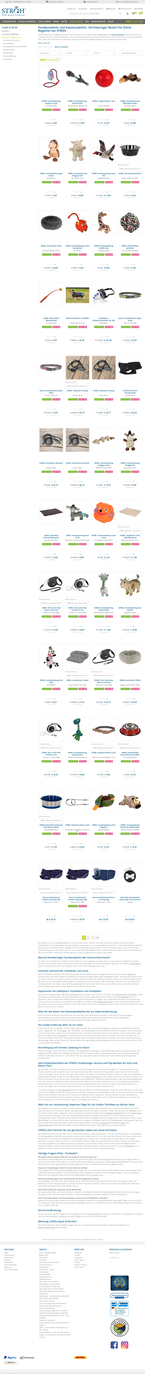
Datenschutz (9, 1255)
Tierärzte (43, 1260)
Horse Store (79, 1267)
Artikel (111, 9)
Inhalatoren (7, 59)
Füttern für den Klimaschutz (50, 1306)
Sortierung (50, 53)
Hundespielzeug (9, 56)
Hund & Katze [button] (76, 21)
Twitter (77, 1255)
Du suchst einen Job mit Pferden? (52, 1303)
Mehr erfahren (44, 43)
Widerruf (7, 1267)
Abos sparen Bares (46, 1301)
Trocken (63, 1031)
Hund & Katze (48, 47)
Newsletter (8, 1262)
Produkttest (44, 1272)
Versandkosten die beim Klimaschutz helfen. (54, 1324)
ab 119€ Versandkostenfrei (127, 2)
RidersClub (43, 1255)
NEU (87, 21)
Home (40, 47)
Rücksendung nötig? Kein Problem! (53, 1310)
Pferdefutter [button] (9, 21)
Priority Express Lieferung (49, 1286)
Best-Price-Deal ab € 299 (49, 1262)
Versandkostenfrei (131, 53)
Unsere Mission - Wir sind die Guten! (54, 1332)
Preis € (104, 53)
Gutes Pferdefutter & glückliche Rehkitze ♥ (52, 1292)
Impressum (8, 1257)
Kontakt (7, 1260)
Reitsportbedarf (118, 34)
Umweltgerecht (90, 2)
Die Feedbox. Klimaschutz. (50, 1284)
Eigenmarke (82, 9)
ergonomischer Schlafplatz (126, 994)
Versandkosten (75, 1239)
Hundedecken (8, 43)
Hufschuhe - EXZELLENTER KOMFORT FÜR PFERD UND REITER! (54, 1297)
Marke (77, 53)
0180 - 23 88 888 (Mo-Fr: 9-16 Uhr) (18, 2)
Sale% (110, 21)
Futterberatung (45, 1265)
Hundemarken (9, 50)
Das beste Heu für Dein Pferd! (51, 1289)
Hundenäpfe (8, 53)
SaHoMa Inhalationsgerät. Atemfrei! (53, 1313)
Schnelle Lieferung (54, 2)
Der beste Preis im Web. (49, 1281)
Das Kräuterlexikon (47, 1308)
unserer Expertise (92, 1077)
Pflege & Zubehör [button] (27, 21)
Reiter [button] (64, 21)
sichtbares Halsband (113, 1113)
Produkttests (125, 9)
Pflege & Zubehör (11, 34)
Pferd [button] (56, 21)
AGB (6, 1253)
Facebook (78, 1253)
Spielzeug (104, 1123)
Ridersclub (71, 9)
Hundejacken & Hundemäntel (15, 46)
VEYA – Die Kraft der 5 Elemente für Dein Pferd (53, 1328)
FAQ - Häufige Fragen (47, 1253)
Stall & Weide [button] (44, 21)
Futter (105, 1028)
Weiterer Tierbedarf (12, 37)
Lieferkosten (44, 1267)
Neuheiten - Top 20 (47, 1269)
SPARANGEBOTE (98, 21)
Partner (77, 1262)
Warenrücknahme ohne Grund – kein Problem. (54, 1316)
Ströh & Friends (80, 1265)
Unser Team (93, 1214)
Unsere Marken (10, 1265)
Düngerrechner (45, 1277)
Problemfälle (96, 9)
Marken (138, 9)
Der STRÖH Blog (10, 1269)
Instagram (78, 1257)
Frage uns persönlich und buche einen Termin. (55, 1336)
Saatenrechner (45, 1279)
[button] (126, 13)
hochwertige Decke (105, 1002)
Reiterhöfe (43, 1257)
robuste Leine (136, 1113)
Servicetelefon (45, 1274)
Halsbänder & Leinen (11, 40)
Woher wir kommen (47, 1320)
